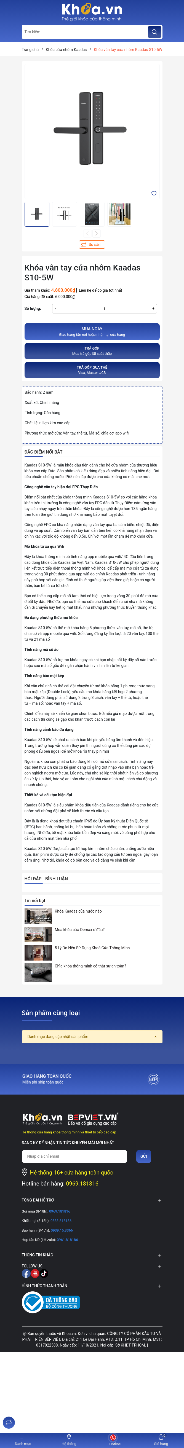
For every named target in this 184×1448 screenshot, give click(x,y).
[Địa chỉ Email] (74, 1156)
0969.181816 (82, 1183)
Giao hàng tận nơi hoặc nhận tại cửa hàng (92, 331)
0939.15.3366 (61, 1230)
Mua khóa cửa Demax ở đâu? (80, 929)
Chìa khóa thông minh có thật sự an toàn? (90, 966)
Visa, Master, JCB (92, 370)
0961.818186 (67, 1240)
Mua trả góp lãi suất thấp (92, 351)
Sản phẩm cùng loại (51, 1013)
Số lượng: (33, 308)
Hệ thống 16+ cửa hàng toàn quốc (71, 1172)
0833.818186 (61, 1221)
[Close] (155, 1037)
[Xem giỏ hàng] (161, 1440)
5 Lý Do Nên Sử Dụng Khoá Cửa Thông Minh (92, 948)
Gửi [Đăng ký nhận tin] (143, 1156)
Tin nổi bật (35, 900)
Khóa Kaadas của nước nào (78, 911)
